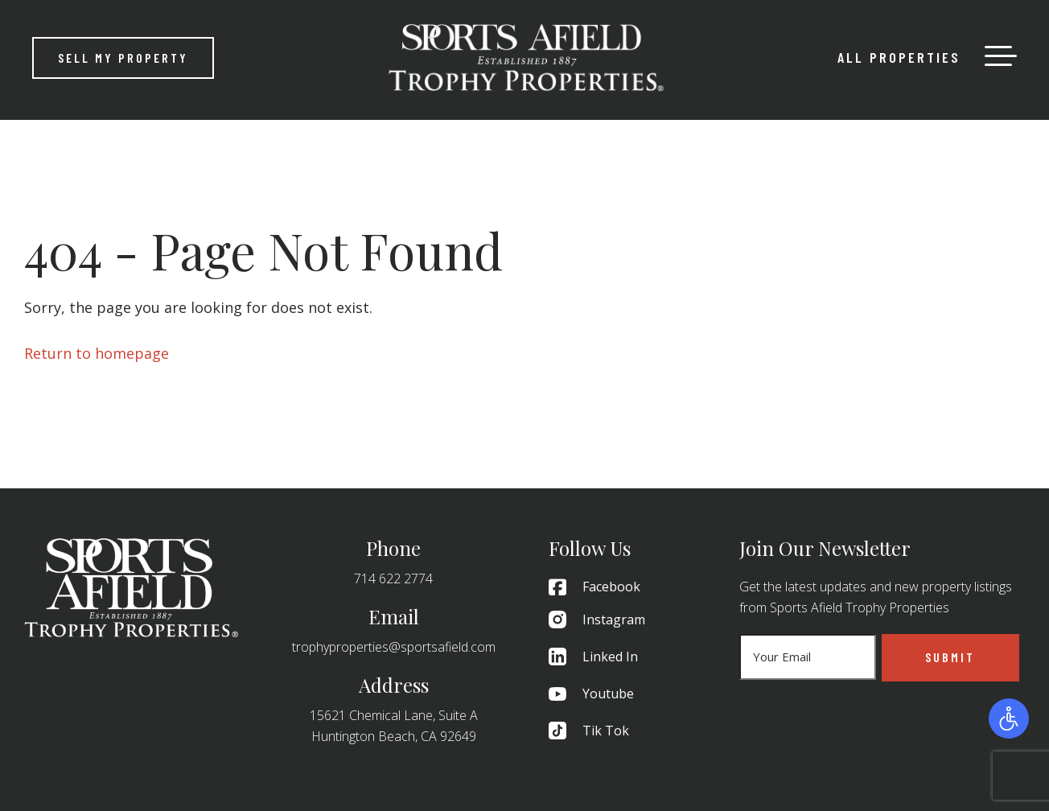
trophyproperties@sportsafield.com (394, 647)
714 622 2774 (393, 578)
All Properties (899, 57)
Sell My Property (123, 57)
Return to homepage (96, 353)
